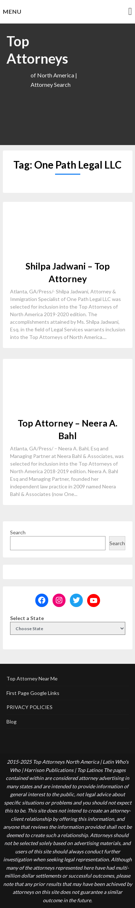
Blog (11, 721)
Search (18, 532)
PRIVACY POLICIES (29, 707)
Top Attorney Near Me (32, 678)
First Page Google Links (32, 693)
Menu (12, 11)
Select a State (27, 618)
